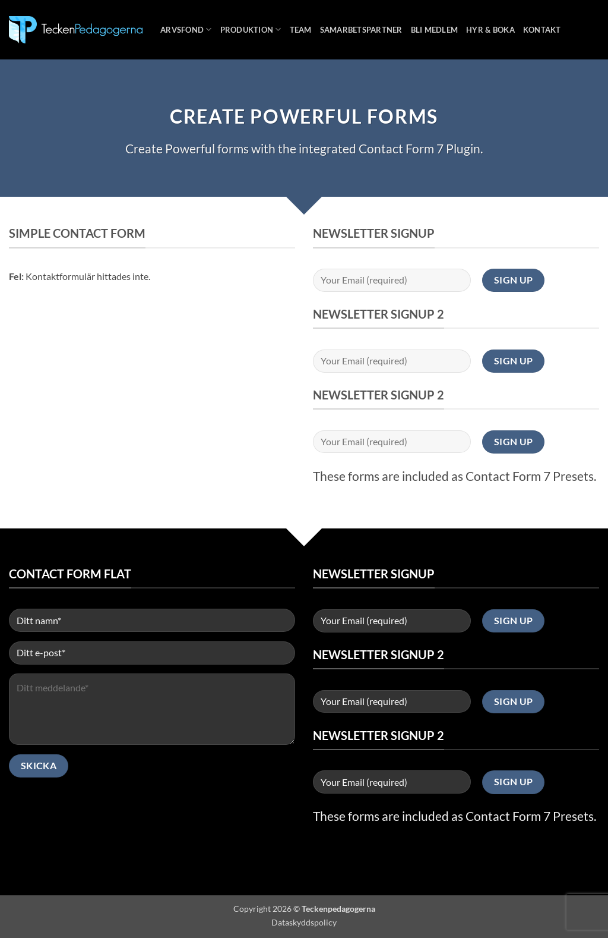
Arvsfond (186, 29)
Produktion (250, 29)
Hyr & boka (490, 29)
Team (301, 29)
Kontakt (542, 29)
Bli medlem (434, 29)
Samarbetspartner (361, 29)
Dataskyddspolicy (304, 922)
